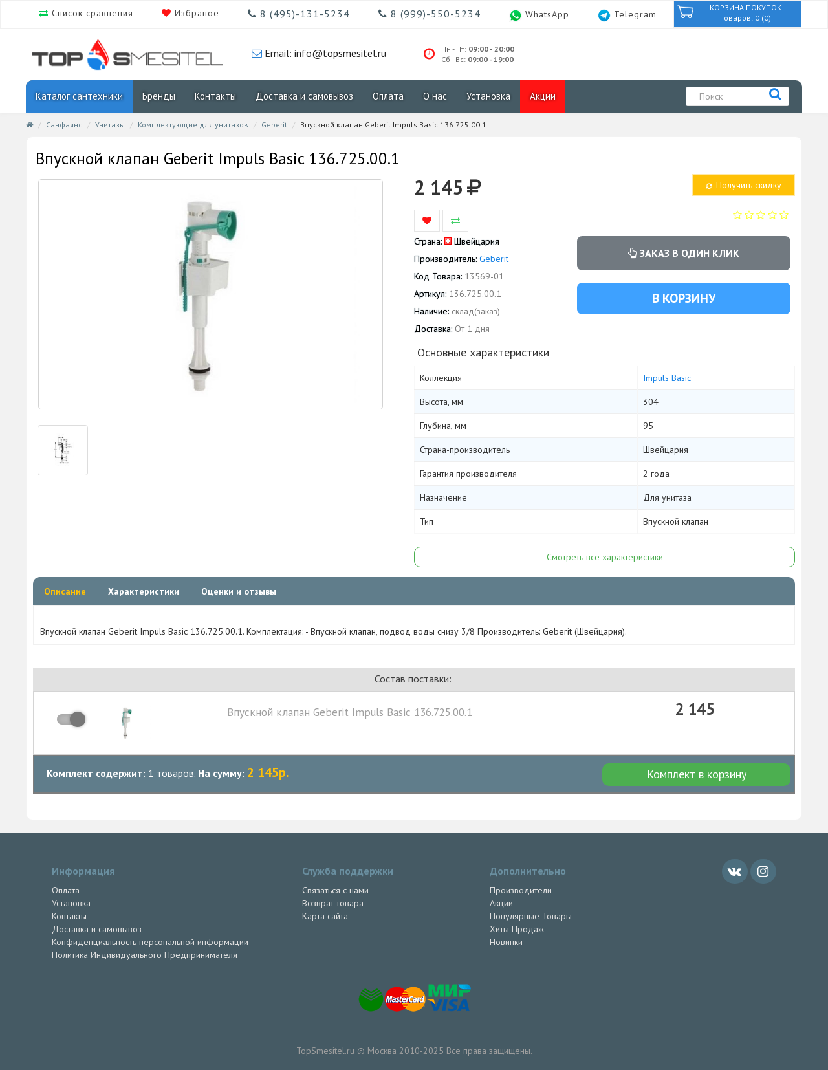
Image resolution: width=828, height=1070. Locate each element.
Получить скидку (742, 185)
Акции (543, 96)
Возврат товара (333, 903)
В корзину (683, 298)
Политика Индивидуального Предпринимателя (144, 955)
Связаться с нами (335, 890)
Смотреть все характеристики (605, 557)
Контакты (215, 96)
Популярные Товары (531, 916)
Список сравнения (91, 13)
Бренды (158, 96)
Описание (65, 591)
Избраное (195, 13)
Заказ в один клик (683, 252)
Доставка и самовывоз (304, 96)
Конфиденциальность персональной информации (150, 942)
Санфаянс (64, 124)
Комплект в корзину (696, 774)
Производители (521, 890)
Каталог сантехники (79, 96)
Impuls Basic (667, 378)
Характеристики (143, 591)
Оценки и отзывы (238, 591)
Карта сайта (325, 916)
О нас (435, 96)
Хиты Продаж (517, 929)
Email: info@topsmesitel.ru (324, 53)
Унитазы (110, 124)
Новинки (506, 942)
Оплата (388, 96)
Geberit (274, 124)
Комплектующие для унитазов (193, 124)
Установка (488, 96)
